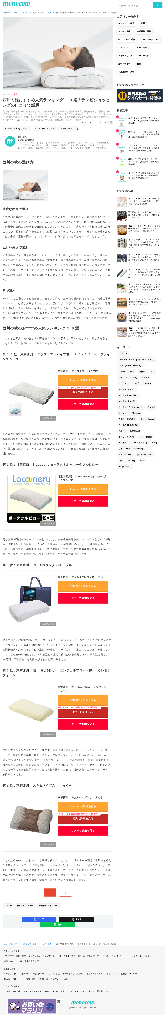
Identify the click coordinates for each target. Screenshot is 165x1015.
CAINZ (46, 991)
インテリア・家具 (10, 94)
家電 (143, 23)
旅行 (142, 461)
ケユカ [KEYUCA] (127, 419)
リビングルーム (125, 455)
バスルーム (123, 443)
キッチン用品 (124, 31)
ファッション (124, 47)
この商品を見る (48, 418)
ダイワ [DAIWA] (126, 437)
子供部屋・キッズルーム (49, 906)
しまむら (145, 377)
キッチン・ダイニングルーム (131, 407)
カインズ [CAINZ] (127, 389)
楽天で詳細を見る (79, 390)
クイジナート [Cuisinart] (130, 413)
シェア (39, 919)
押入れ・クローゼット (14, 979)
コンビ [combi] (148, 419)
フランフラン (35, 991)
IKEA (25, 991)
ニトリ (7, 991)
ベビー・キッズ (125, 56)
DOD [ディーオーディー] (130, 366)
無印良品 (16, 991)
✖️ (59, 1001)
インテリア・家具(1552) (17, 128)
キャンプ (151, 407)
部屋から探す (9, 969)
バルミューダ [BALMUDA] (145, 443)
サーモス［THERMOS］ (129, 425)
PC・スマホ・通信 (126, 39)
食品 (139, 64)
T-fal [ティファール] (128, 377)
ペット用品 (142, 47)
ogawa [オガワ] (147, 371)
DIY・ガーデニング (150, 39)
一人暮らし (66, 979)
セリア (63, 991)
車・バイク (144, 56)
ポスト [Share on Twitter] (76, 919)
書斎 (109, 974)
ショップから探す (11, 986)
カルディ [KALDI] (127, 401)
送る (58, 924)
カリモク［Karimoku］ (128, 395)
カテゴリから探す (11, 951)
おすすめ (8, 906)
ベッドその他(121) (68, 128)
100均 (123, 354)
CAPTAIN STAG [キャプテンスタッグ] (136, 360)
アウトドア (123, 383)
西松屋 (100, 991)
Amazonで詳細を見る (83, 380)
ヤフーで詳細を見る (83, 404)
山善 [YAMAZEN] (127, 461)
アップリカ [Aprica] (142, 383)
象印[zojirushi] (125, 466)
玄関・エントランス (35, 979)
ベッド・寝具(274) (44, 128)
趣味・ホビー (124, 64)
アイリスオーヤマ (76, 991)
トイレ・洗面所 (145, 437)
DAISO (55, 991)
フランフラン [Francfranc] (131, 449)
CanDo (108, 991)
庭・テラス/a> (52, 979)
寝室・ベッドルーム (25, 906)
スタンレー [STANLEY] (129, 431)
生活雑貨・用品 (144, 31)
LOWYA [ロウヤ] (127, 371)
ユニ (149, 449)
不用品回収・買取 (126, 72)
